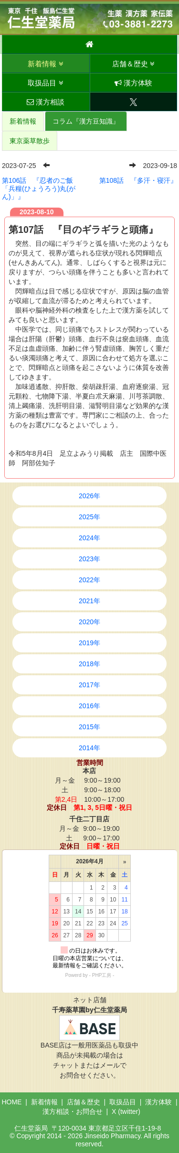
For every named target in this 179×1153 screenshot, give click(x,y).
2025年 (89, 517)
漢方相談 (45, 102)
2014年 (89, 748)
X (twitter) (126, 1111)
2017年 (89, 685)
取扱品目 (45, 83)
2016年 (89, 706)
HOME (11, 1102)
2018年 (89, 664)
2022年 (89, 580)
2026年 (89, 496)
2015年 (89, 727)
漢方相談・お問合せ (72, 1111)
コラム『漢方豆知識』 (86, 121)
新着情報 (45, 64)
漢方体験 (133, 83)
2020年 (89, 622)
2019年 (89, 643)
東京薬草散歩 (30, 141)
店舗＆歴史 (133, 64)
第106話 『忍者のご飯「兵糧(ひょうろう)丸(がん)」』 (38, 188)
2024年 (89, 538)
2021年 (89, 601)
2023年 (89, 559)
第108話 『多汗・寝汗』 (138, 180)
